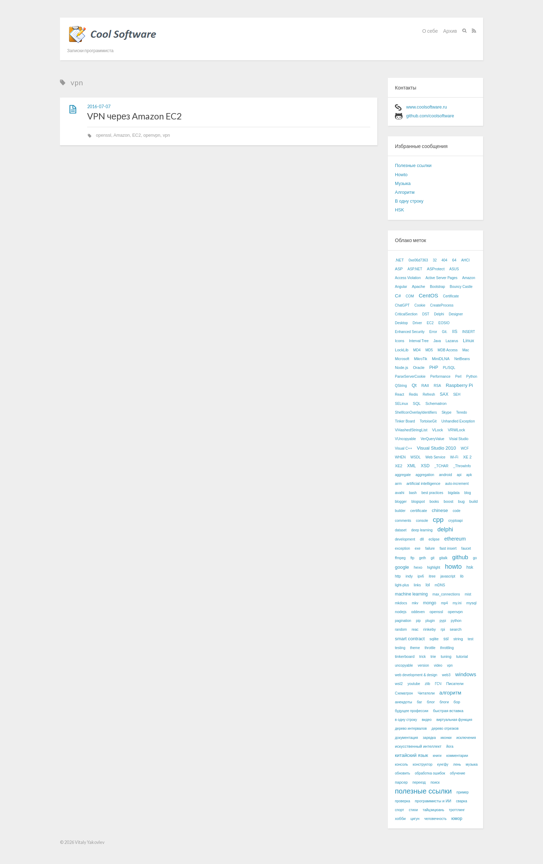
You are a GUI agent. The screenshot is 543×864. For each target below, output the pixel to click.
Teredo (461, 412)
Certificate (451, 296)
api (459, 475)
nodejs (401, 612)
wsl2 (399, 683)
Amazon (122, 135)
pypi (443, 621)
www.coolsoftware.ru (426, 107)
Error (433, 332)
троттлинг (457, 810)
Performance (440, 376)
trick (422, 657)
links (417, 585)
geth (422, 558)
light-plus (402, 585)
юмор (456, 818)
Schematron (435, 403)
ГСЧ (438, 684)
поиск (435, 782)
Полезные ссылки (413, 165)
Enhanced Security (410, 332)
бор (456, 702)
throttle (430, 648)
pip (418, 621)
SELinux (401, 404)
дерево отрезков (445, 728)
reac (414, 629)
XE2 (398, 466)
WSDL (415, 457)
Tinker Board (405, 421)
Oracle (419, 367)
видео (427, 720)
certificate (418, 510)
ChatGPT (402, 305)
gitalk (443, 558)
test (470, 639)
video (438, 665)
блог (431, 702)
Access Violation (408, 278)
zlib (427, 684)
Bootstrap (437, 287)
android (445, 475)
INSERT (468, 332)
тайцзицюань (433, 810)
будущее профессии (411, 711)
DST (425, 314)
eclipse (433, 539)
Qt (413, 385)
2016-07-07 (98, 106)
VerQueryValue (432, 439)
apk (469, 475)
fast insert (448, 548)
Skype (446, 412)
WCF (465, 448)
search (456, 629)
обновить (402, 773)
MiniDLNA (441, 359)
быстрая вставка (448, 711)
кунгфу (443, 764)
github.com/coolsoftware (430, 115)
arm (398, 483)
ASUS (454, 269)
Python (471, 376)
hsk (469, 567)
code (456, 511)
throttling (446, 648)
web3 (446, 675)
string (458, 639)
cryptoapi (456, 521)
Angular (401, 287)
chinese (440, 510)
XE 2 (467, 457)
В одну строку (409, 201)
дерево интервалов (411, 728)
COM (410, 296)
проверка (402, 801)
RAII (425, 385)
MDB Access (448, 350)
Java (437, 341)
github (460, 557)
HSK (399, 210)
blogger (401, 502)
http (398, 576)
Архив (450, 31)
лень (457, 764)
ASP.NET (415, 269)
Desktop (401, 323)
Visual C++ (403, 448)
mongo (429, 602)
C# (398, 295)
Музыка (403, 183)
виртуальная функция (454, 720)
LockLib (401, 350)
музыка (472, 764)
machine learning (411, 594)
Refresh (429, 394)
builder (400, 511)
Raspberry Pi (459, 385)
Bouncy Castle (461, 287)
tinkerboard (405, 656)
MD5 (429, 350)
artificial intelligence (423, 483)
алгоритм (450, 693)
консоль (401, 764)
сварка (461, 801)
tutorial (462, 656)
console (422, 521)
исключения (466, 738)
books (434, 502)
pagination (403, 621)
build (473, 501)
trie (433, 656)
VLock (437, 430)
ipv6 (420, 576)
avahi (399, 492)
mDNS (440, 585)
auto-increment (457, 484)
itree (432, 576)
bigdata (453, 493)
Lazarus (452, 341)
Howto (401, 174)
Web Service (435, 457)
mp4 (444, 603)
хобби (400, 818)
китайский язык (411, 755)
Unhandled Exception (458, 421)
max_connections (446, 594)
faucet (466, 548)
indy (409, 576)
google (402, 567)
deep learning (422, 530)
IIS (454, 331)
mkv (415, 603)
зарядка (429, 738)
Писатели (454, 683)
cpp (438, 519)
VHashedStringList (411, 430)
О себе (430, 31)
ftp (412, 558)
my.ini (457, 603)
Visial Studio (459, 439)
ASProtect (436, 269)
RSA (437, 386)
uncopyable (404, 665)
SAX (444, 394)
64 (454, 260)
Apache (418, 286)
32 (435, 260)
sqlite (434, 639)
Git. (444, 332)
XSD (425, 465)
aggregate (403, 475)
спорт (399, 810)
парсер (401, 782)
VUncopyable (405, 439)
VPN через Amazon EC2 (134, 116)
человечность (435, 819)
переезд (419, 782)
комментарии (457, 756)
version (423, 665)
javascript (447, 576)
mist (468, 594)
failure (430, 548)
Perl (458, 376)
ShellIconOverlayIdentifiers (416, 412)
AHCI (465, 260)
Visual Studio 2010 (436, 448)
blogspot (418, 502)
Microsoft (402, 359)
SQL (417, 403)
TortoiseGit (428, 421)
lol (428, 584)
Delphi (439, 314)
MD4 (417, 350)
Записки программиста (90, 50)
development (405, 539)
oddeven (418, 612)
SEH (456, 394)
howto (453, 566)
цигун (414, 819)
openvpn (151, 135)
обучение (457, 773)
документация (406, 738)
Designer (456, 314)
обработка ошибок (430, 773)
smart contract (410, 638)
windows (465, 674)
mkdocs (401, 603)
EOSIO (444, 323)
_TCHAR (441, 466)
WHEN (400, 457)
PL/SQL (449, 368)
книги (437, 756)
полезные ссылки (423, 791)
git (432, 558)
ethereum (455, 539)
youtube (414, 684)
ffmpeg (400, 558)
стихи (413, 810)
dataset (401, 530)
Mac (465, 350)
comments (403, 521)
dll (422, 539)
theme (415, 648)
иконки (446, 738)
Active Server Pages (442, 278)
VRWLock (456, 430)
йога (449, 746)
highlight (433, 567)
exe (417, 548)
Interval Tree (419, 341)
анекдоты (403, 702)
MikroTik (420, 359)
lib (462, 576)
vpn (166, 135)
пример (463, 792)
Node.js (401, 367)
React (399, 394)
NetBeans (462, 359)
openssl (103, 135)
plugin (430, 621)
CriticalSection (406, 314)
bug (461, 501)
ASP (399, 269)
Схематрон (404, 693)
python (456, 621)
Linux (468, 340)
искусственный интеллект (418, 746)
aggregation (425, 475)
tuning (446, 656)
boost (448, 501)
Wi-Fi (454, 457)
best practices (432, 493)
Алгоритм (405, 192)
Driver (417, 323)
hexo (418, 567)
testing (400, 648)
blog (467, 493)
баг (419, 702)
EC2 (136, 135)
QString (401, 386)
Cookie (419, 305)
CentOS (428, 295)
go (475, 558)
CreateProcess (441, 305)
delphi (445, 529)
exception (402, 548)
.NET (399, 260)
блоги (444, 702)
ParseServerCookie (410, 376)
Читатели (426, 693)
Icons (399, 341)
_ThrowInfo (462, 466)
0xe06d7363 (418, 260)
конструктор (423, 764)
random (401, 629)
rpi (443, 629)
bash (413, 493)
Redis (413, 394)
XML (411, 465)
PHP (433, 367)
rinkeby (429, 629)
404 (444, 260)
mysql (471, 603)
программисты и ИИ (433, 801)
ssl (446, 638)
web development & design (416, 675)
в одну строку (406, 720)
